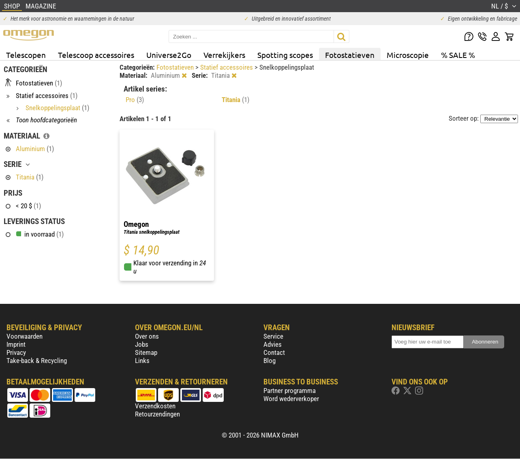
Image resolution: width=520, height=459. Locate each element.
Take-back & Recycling (36, 361)
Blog (269, 361)
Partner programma (289, 390)
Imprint (16, 344)
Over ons (147, 336)
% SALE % (458, 55)
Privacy (16, 352)
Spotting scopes (285, 55)
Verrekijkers (224, 55)
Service (273, 336)
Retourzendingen (157, 414)
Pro (135, 100)
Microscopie (408, 55)
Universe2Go (168, 55)
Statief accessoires (227, 67)
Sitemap (146, 352)
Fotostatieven (349, 55)
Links (142, 361)
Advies (272, 344)
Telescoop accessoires (96, 55)
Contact (274, 352)
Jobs (141, 344)
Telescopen (26, 55)
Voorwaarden (24, 336)
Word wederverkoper (291, 399)
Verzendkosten (155, 406)
